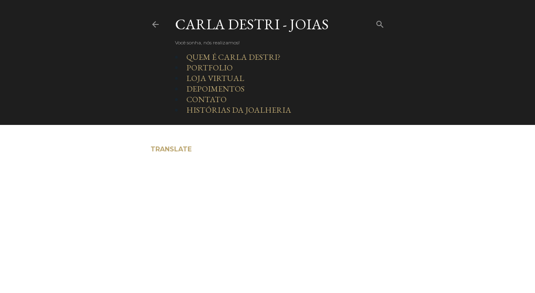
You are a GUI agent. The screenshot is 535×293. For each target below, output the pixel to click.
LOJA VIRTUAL (215, 78)
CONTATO (206, 99)
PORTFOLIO (209, 67)
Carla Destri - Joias (252, 24)
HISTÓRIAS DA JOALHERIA (238, 110)
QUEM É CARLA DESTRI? (233, 57)
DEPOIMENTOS (215, 88)
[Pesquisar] (380, 23)
